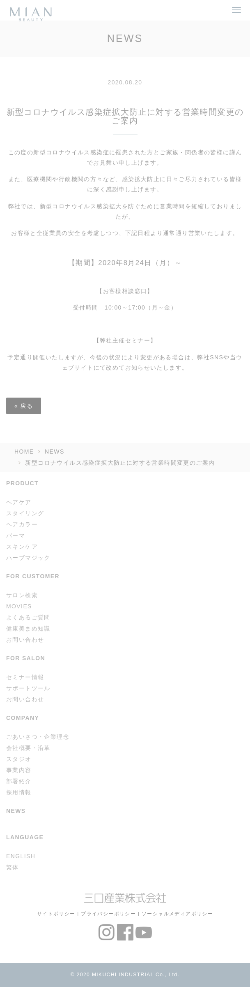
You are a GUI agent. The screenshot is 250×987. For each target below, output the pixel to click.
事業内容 (19, 770)
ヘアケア (19, 502)
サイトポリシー (56, 913)
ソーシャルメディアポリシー (177, 913)
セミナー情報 (25, 677)
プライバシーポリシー (108, 913)
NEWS (54, 451)
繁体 (12, 867)
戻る (23, 406)
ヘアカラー (22, 524)
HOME (24, 451)
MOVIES (19, 606)
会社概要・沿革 (28, 748)
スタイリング (25, 513)
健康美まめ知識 (28, 628)
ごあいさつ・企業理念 (37, 736)
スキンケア (22, 546)
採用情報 (19, 792)
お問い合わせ (25, 639)
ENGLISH (20, 856)
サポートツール (28, 688)
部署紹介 (19, 781)
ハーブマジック (28, 557)
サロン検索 (22, 595)
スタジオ (19, 759)
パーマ (15, 535)
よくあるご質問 (28, 617)
